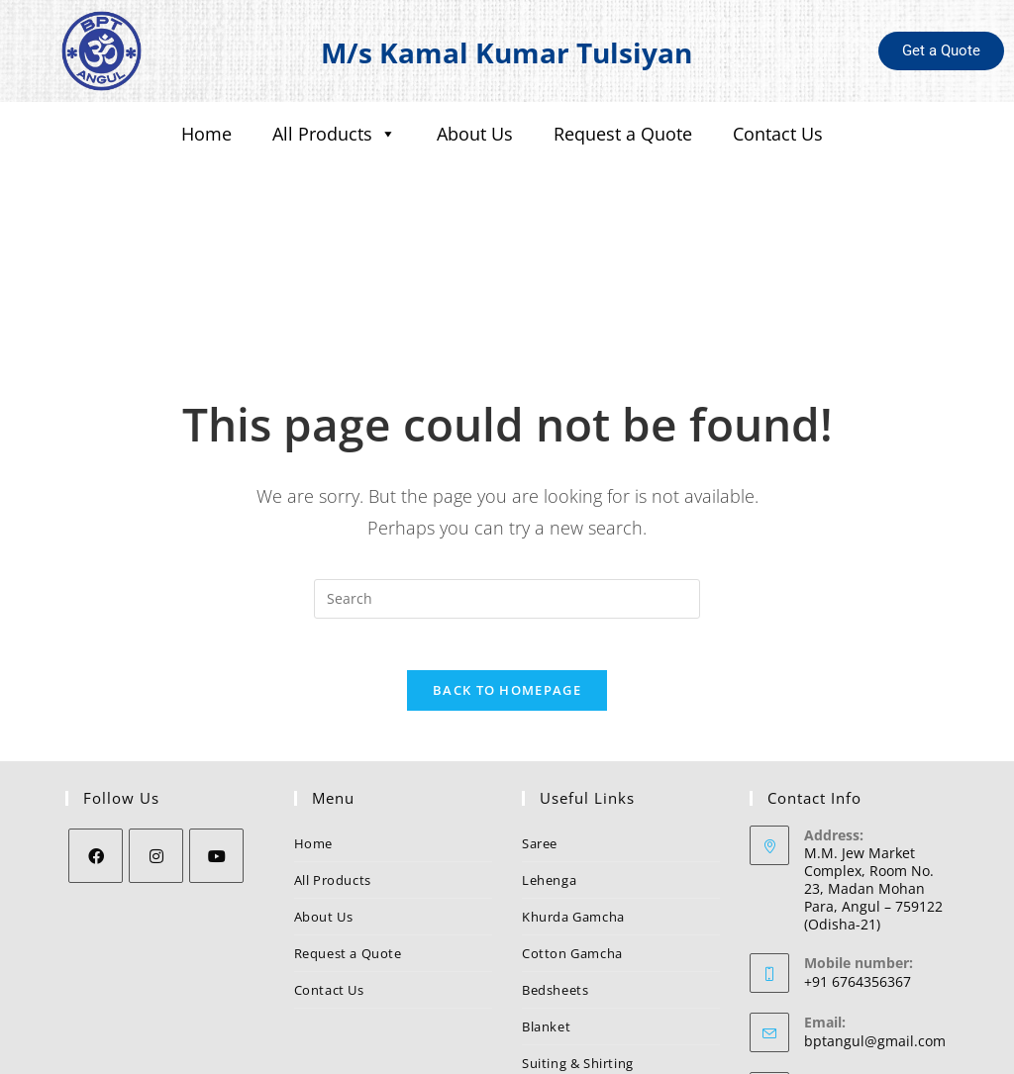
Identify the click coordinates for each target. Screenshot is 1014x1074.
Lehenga (549, 763)
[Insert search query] (507, 473)
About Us (475, 134)
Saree (540, 726)
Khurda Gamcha (573, 800)
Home (206, 134)
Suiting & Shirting (578, 946)
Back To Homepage (507, 573)
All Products (334, 134)
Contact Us (778, 134)
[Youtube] (216, 739)
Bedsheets (555, 873)
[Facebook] (95, 739)
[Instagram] (156, 739)
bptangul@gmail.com (875, 924)
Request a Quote (623, 134)
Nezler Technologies (683, 1051)
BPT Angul (837, 983)
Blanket (546, 910)
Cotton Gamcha (572, 836)
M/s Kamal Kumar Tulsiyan (507, 51)
